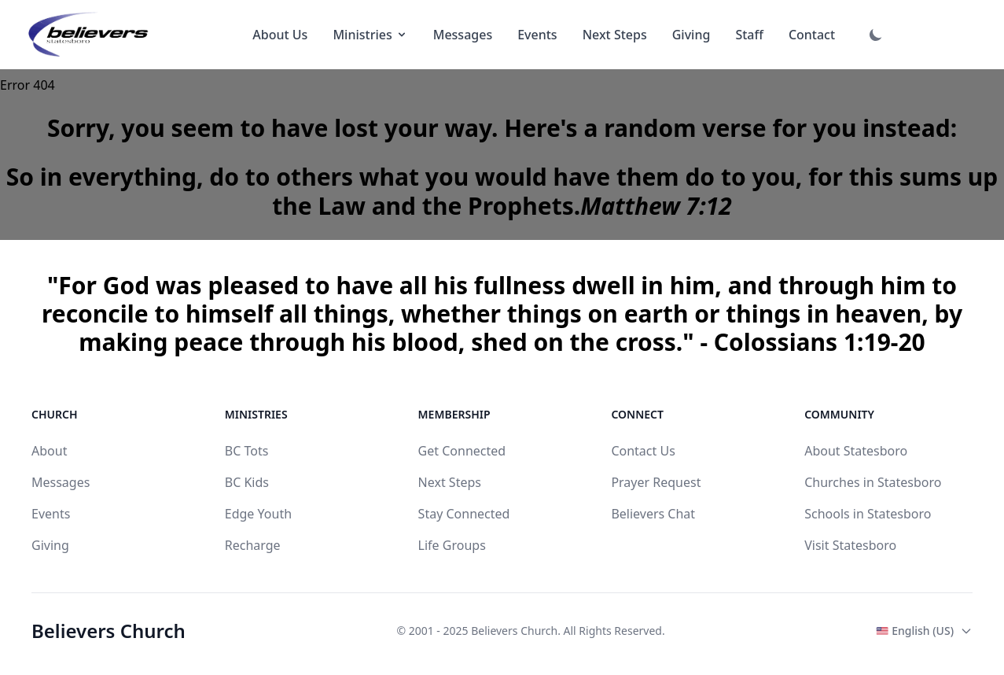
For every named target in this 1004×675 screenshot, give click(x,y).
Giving (691, 34)
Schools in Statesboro (867, 513)
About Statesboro (855, 450)
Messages (462, 34)
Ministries (370, 34)
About (49, 450)
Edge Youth (258, 513)
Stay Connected (464, 513)
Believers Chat (653, 513)
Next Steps (615, 34)
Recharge (253, 545)
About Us (279, 34)
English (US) (924, 630)
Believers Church (108, 631)
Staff (749, 34)
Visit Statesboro (850, 545)
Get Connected (462, 450)
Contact (812, 34)
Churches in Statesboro (872, 482)
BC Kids (247, 482)
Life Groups (452, 545)
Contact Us (643, 450)
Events (537, 34)
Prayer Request (656, 482)
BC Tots (247, 450)
